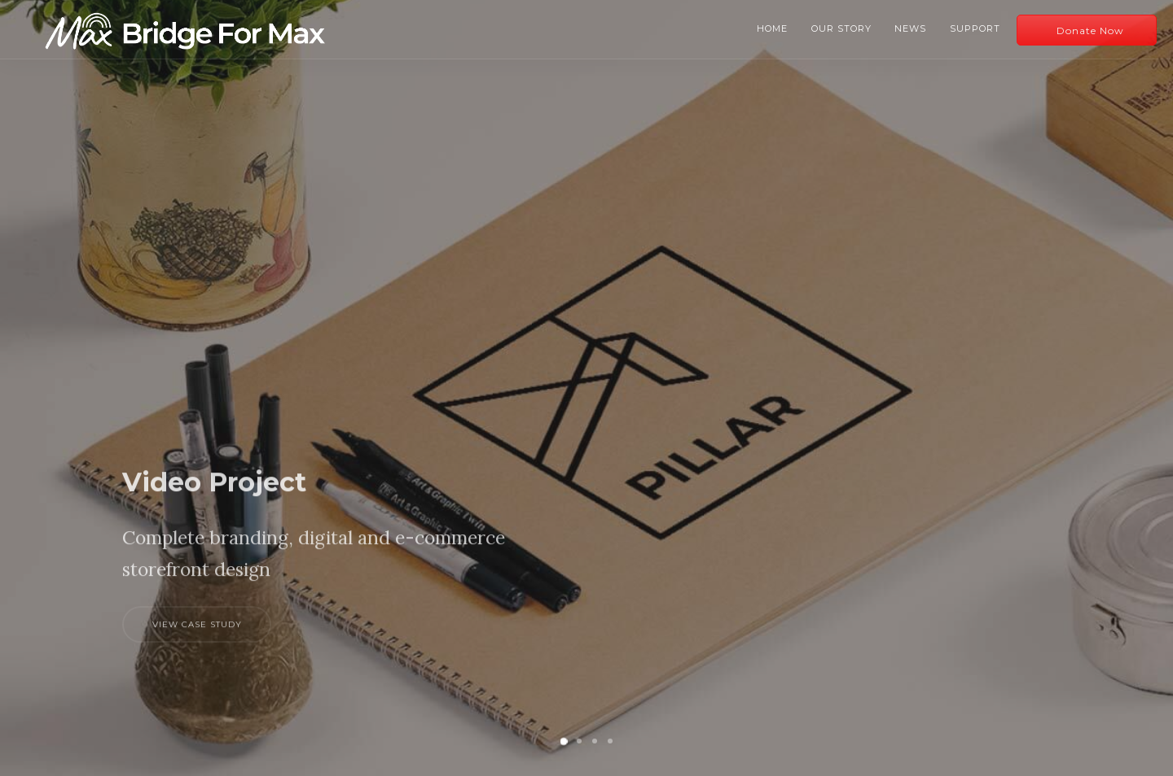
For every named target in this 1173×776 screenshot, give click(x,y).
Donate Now (1090, 30)
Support (975, 28)
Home (772, 28)
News (910, 28)
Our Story (841, 28)
